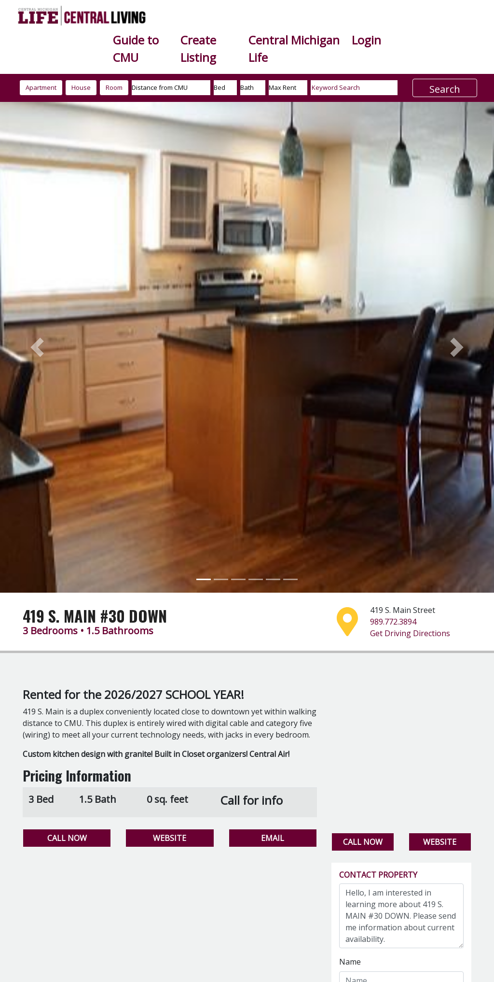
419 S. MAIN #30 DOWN (95, 615)
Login (366, 40)
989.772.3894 (393, 621)
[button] (37, 347)
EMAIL (272, 838)
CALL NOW (67, 838)
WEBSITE (169, 838)
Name (350, 961)
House (81, 87)
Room (114, 87)
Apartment (41, 87)
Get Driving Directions (410, 633)
